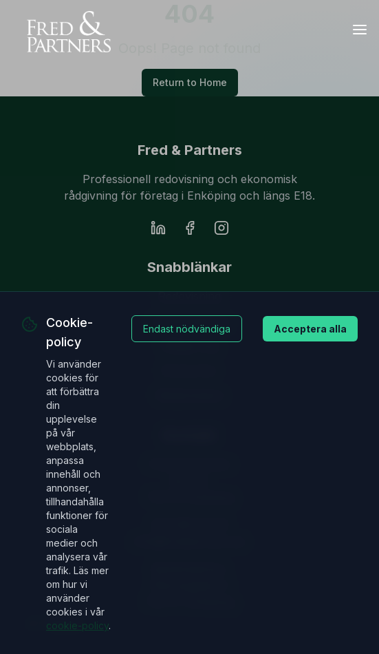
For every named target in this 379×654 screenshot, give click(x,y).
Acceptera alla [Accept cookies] (310, 329)
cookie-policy (77, 625)
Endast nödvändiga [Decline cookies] (186, 329)
